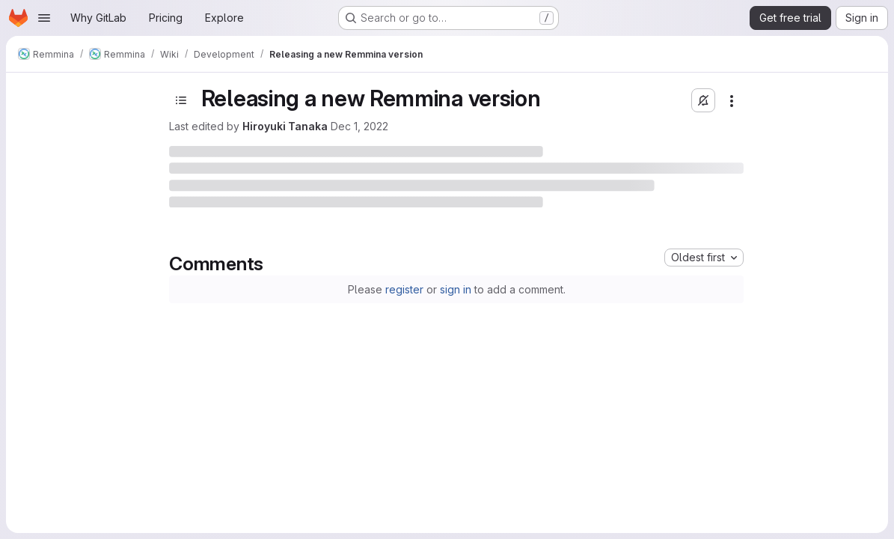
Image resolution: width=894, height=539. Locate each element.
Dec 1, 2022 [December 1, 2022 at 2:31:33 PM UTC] (359, 126)
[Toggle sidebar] (181, 100)
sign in (455, 289)
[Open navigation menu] (44, 18)
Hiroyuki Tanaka (285, 126)
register (404, 289)
